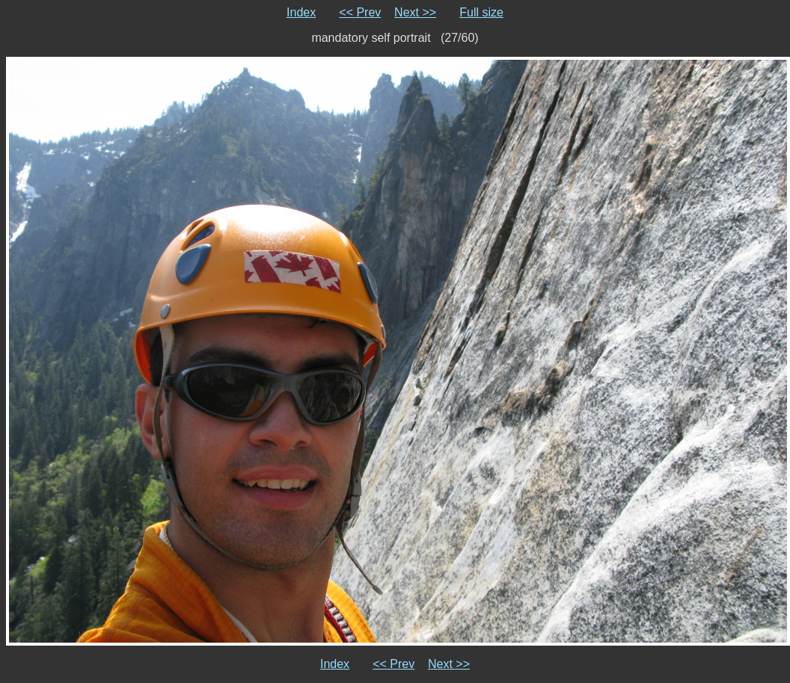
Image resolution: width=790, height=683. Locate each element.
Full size (481, 12)
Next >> (415, 12)
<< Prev (360, 12)
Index (301, 12)
